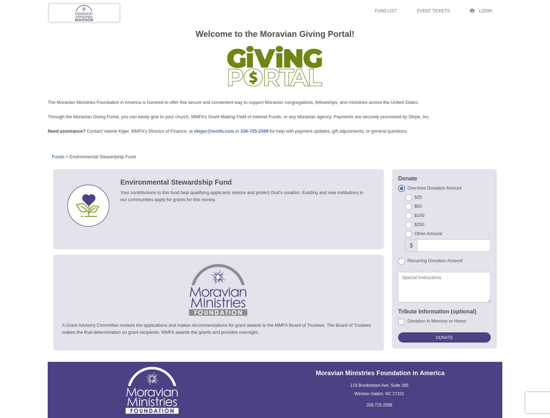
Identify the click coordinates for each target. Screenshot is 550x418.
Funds (58, 156)
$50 (418, 206)
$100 (419, 215)
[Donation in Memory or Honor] (401, 322)
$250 (419, 224)
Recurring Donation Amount (434, 260)
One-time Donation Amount (434, 188)
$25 (418, 197)
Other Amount (428, 233)
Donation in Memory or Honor (436, 321)
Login (481, 10)
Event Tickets (433, 10)
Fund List (386, 10)
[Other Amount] (454, 245)
